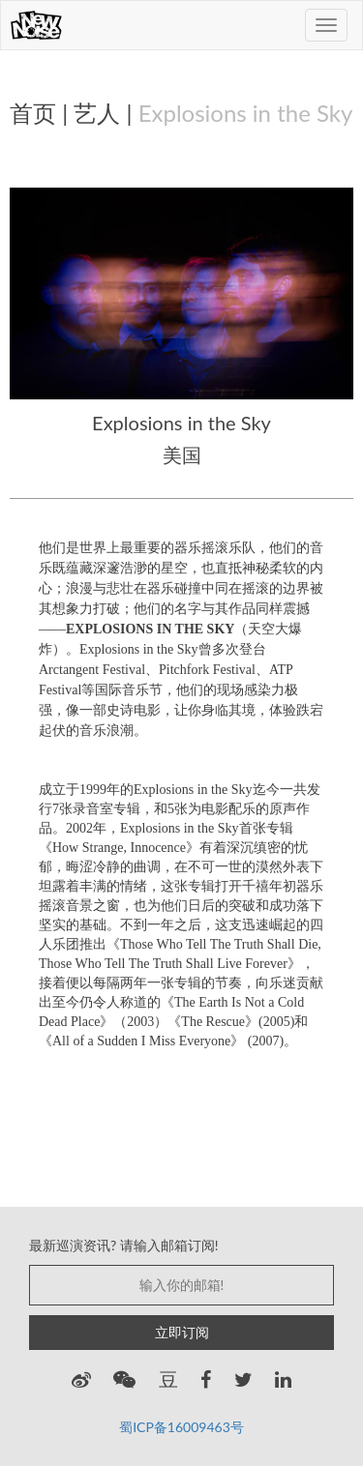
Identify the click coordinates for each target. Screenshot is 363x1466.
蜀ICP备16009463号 (181, 1427)
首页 (33, 113)
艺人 (97, 113)
